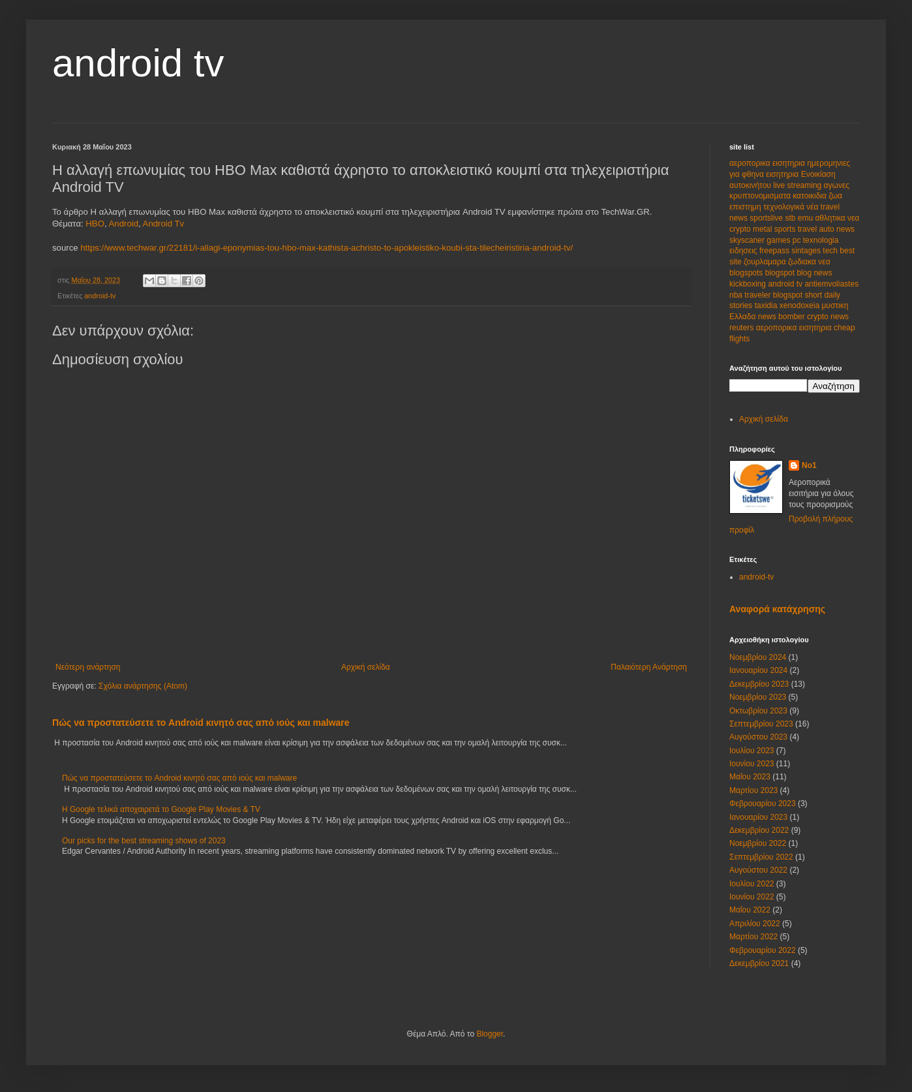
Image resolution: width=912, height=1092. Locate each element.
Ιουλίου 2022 (751, 883)
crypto (741, 229)
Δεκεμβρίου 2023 (759, 684)
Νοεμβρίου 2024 (757, 657)
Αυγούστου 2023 (758, 736)
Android (123, 223)
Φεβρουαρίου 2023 (762, 803)
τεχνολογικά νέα (792, 206)
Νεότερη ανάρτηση (87, 667)
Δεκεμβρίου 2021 (759, 963)
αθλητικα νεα (837, 218)
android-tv (99, 296)
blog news (814, 272)
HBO (94, 223)
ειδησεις (744, 250)
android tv (138, 63)
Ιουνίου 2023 (751, 763)
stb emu (800, 218)
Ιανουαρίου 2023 (758, 817)
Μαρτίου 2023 (753, 790)
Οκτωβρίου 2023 (758, 710)
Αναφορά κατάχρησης (777, 609)
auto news (837, 229)
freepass (775, 250)
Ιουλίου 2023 (751, 750)
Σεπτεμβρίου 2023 (761, 723)
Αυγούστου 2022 (758, 870)
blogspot (781, 272)
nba (736, 295)
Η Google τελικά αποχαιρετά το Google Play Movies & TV (161, 809)
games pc (784, 240)
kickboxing (748, 284)
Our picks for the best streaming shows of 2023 (144, 840)
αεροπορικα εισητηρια (768, 163)
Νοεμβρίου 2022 (757, 843)
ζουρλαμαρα (766, 261)
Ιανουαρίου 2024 (758, 670)
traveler (758, 295)
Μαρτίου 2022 (753, 936)
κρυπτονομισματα (761, 195)
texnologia (821, 240)
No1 (809, 465)
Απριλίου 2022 (754, 923)
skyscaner (748, 240)
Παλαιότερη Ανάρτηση (649, 667)
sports (786, 229)
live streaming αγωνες (811, 185)
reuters (742, 327)
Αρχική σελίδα (365, 667)
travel (808, 229)
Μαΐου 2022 (749, 909)
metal (763, 229)
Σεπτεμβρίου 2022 (761, 857)
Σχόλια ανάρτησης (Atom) (143, 686)
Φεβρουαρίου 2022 (762, 950)
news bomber (782, 316)
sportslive (767, 218)
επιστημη (746, 206)
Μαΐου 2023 (749, 776)
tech (831, 250)
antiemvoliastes (831, 284)
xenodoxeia (801, 305)
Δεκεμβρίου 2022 (759, 830)
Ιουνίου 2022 (751, 896)
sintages (807, 250)
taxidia (767, 305)
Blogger (489, 1033)
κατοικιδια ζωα (817, 195)
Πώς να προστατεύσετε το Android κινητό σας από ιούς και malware (201, 722)
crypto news (828, 316)
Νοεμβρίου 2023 (757, 697)
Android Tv (164, 223)
